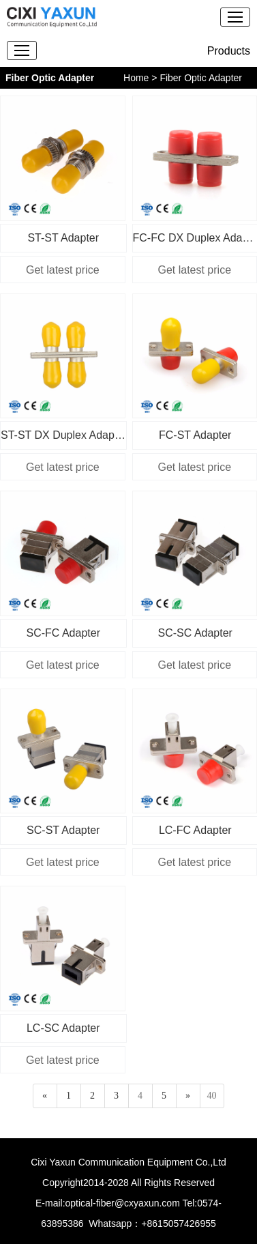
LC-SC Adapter (63, 1028)
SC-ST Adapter (63, 830)
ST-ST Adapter (63, 238)
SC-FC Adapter (63, 633)
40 (212, 1095)
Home (136, 77)
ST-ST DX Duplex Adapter (64, 435)
